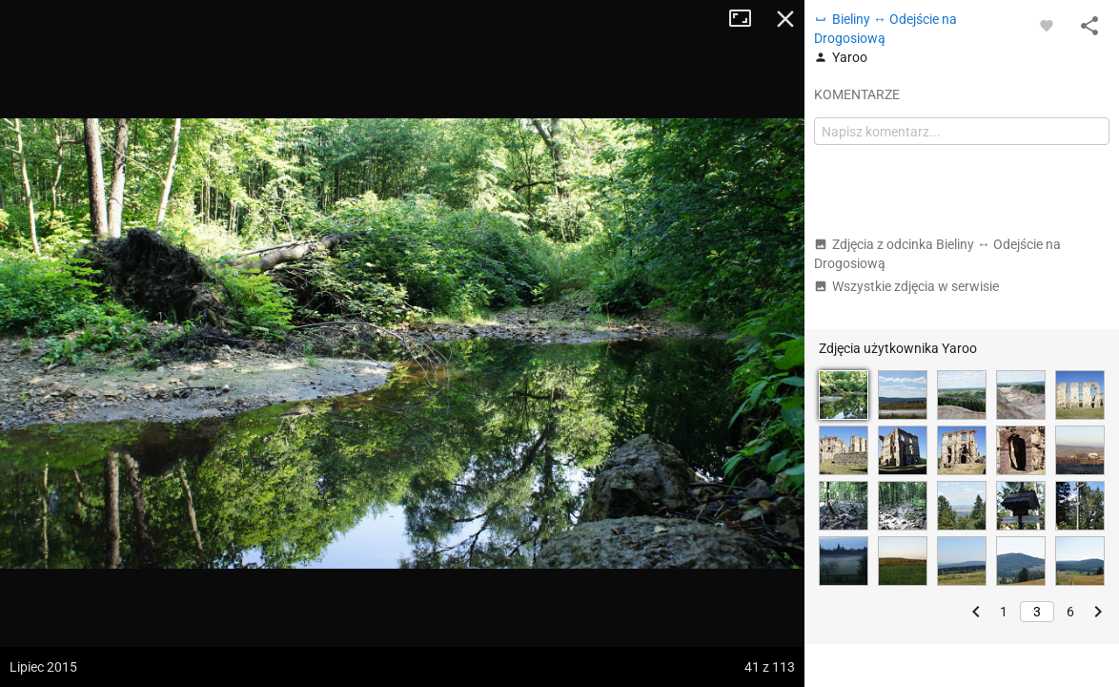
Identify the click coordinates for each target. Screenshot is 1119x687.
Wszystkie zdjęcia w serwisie (906, 286)
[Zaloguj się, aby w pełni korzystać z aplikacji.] (1046, 24)
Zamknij (785, 19)
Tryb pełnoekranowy (747, 19)
